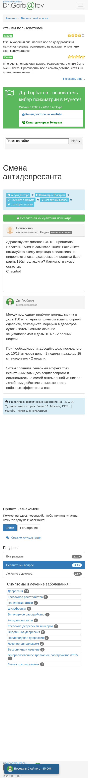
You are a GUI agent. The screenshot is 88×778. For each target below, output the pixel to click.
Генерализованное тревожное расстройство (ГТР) (43, 655)
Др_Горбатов (25, 300)
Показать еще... (74, 78)
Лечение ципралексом (23, 643)
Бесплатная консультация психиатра (44, 218)
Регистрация (29, 527)
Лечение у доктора (44, 573)
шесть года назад (26, 232)
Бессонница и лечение (23, 649)
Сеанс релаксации (20, 204)
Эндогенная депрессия (24, 632)
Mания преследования (23, 664)
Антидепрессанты (20, 620)
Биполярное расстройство (26, 614)
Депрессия (15, 591)
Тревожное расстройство (25, 597)
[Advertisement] (44, 463)
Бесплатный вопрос (54, 199)
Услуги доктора (18, 195)
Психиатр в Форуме (20, 199)
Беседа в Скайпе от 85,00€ (33, 768)
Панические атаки (20, 602)
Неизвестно (24, 228)
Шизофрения (17, 608)
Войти (10, 527)
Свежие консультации (23, 537)
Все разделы (44, 556)
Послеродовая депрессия (26, 637)
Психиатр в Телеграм (50, 195)
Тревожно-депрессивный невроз (30, 626)
